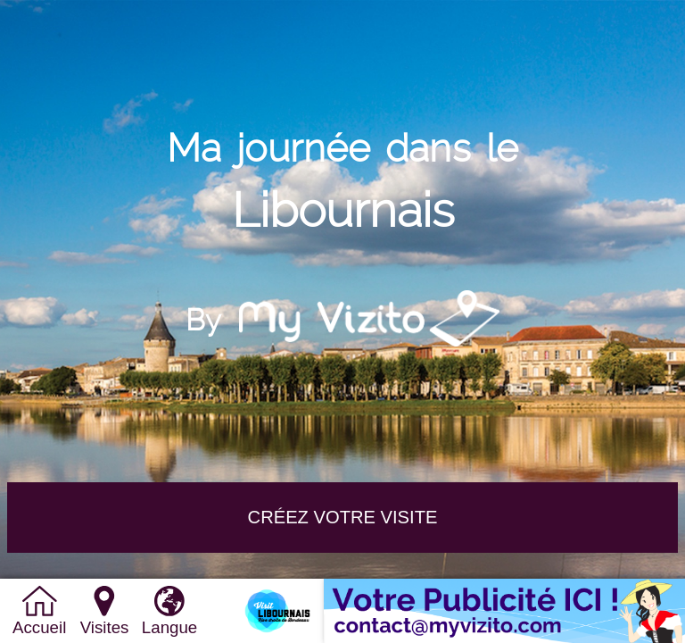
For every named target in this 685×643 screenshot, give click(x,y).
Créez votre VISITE (343, 517)
